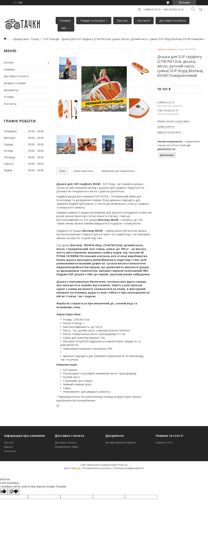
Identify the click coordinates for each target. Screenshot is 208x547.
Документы (11, 90)
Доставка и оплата (16, 76)
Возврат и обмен (15, 83)
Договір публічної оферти (120, 442)
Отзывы (9, 97)
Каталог (9, 62)
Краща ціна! (21, 39)
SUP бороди (51, 39)
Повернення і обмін (66, 446)
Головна (65, 20)
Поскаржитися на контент (97, 468)
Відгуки (8, 446)
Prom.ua (123, 464)
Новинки (9, 69)
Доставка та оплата (172, 20)
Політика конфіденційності (129, 468)
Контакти (143, 20)
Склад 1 (36, 39)
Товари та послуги (92, 20)
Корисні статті (164, 442)
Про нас (122, 20)
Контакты (10, 104)
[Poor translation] (14, 492)
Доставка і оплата (66, 442)
